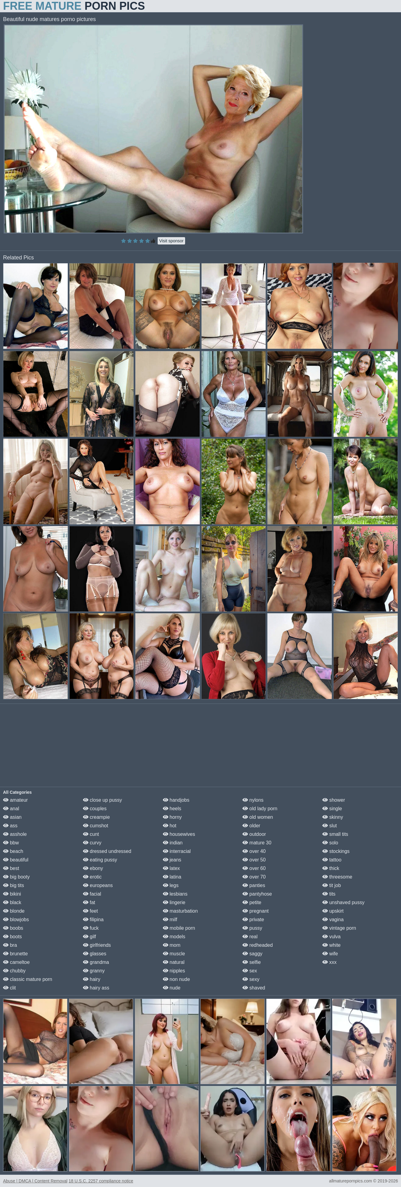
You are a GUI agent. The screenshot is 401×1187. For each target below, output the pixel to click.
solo (330, 842)
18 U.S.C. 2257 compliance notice (101, 1180)
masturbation (180, 911)
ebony (93, 868)
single (332, 808)
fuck (91, 928)
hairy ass (96, 987)
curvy (92, 842)
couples (95, 808)
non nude (176, 979)
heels (172, 808)
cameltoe (16, 962)
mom (172, 945)
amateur (15, 800)
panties (253, 885)
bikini (12, 893)
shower (333, 800)
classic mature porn (27, 979)
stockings (335, 851)
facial (92, 893)
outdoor (254, 834)
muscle (174, 953)
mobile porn (179, 928)
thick (330, 868)
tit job (331, 885)
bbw (11, 842)
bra (10, 945)
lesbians (175, 893)
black (12, 902)
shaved (253, 987)
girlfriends (97, 945)
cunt (91, 834)
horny (172, 817)
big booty (16, 876)
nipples (174, 970)
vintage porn (339, 928)
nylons (252, 800)
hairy (91, 979)
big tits (13, 885)
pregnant (255, 911)
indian (173, 842)
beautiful (15, 859)
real (249, 936)
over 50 (254, 859)
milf (170, 919)
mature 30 (256, 842)
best (11, 868)
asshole (15, 834)
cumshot (95, 825)
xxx (329, 962)
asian (12, 817)
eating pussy (100, 859)
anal (11, 808)
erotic (92, 876)
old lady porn (259, 808)
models (174, 936)
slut (329, 825)
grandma (96, 962)
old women (257, 817)
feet (90, 911)
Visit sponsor (171, 240)
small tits (335, 834)
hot (170, 825)
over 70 (254, 876)
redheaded (257, 945)
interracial (177, 851)
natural (173, 962)
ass (10, 825)
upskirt (333, 911)
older (251, 825)
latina (172, 876)
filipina (93, 919)
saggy (252, 953)
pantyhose (257, 893)
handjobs (176, 800)
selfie (251, 962)
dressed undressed (107, 851)
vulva (331, 936)
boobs (13, 928)
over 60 (254, 868)
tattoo (331, 859)
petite (251, 902)
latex (171, 868)
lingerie (174, 902)
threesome (337, 876)
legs (171, 885)
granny (94, 970)
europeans (98, 885)
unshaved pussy (343, 902)
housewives (179, 834)
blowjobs (16, 919)
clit (9, 987)
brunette (15, 953)
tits (328, 893)
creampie (96, 817)
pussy (252, 928)
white (331, 945)
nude (172, 987)
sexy (250, 979)
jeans (172, 859)
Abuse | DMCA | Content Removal (35, 1180)
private (253, 919)
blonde (14, 911)
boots (12, 936)
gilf (89, 936)
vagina (333, 919)
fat (89, 902)
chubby (14, 970)
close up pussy (102, 800)
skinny (332, 817)
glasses (94, 953)
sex (249, 970)
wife (330, 953)
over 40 (254, 851)
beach (13, 851)
